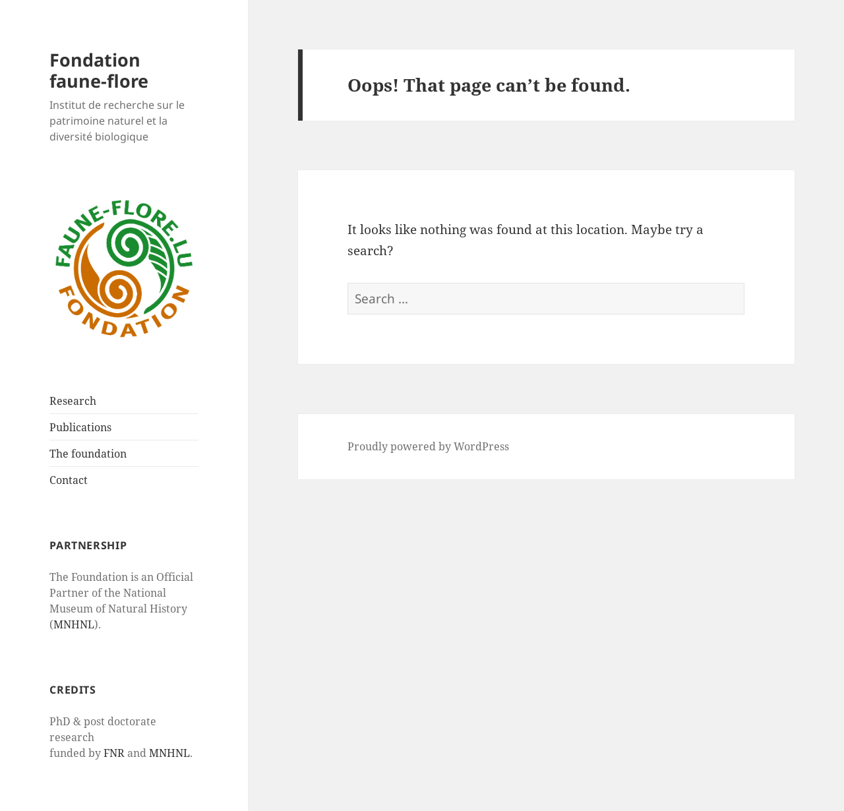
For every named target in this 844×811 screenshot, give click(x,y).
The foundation (88, 453)
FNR (114, 753)
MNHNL (73, 624)
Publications (80, 427)
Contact (68, 480)
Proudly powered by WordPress (428, 446)
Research (72, 401)
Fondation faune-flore (98, 70)
